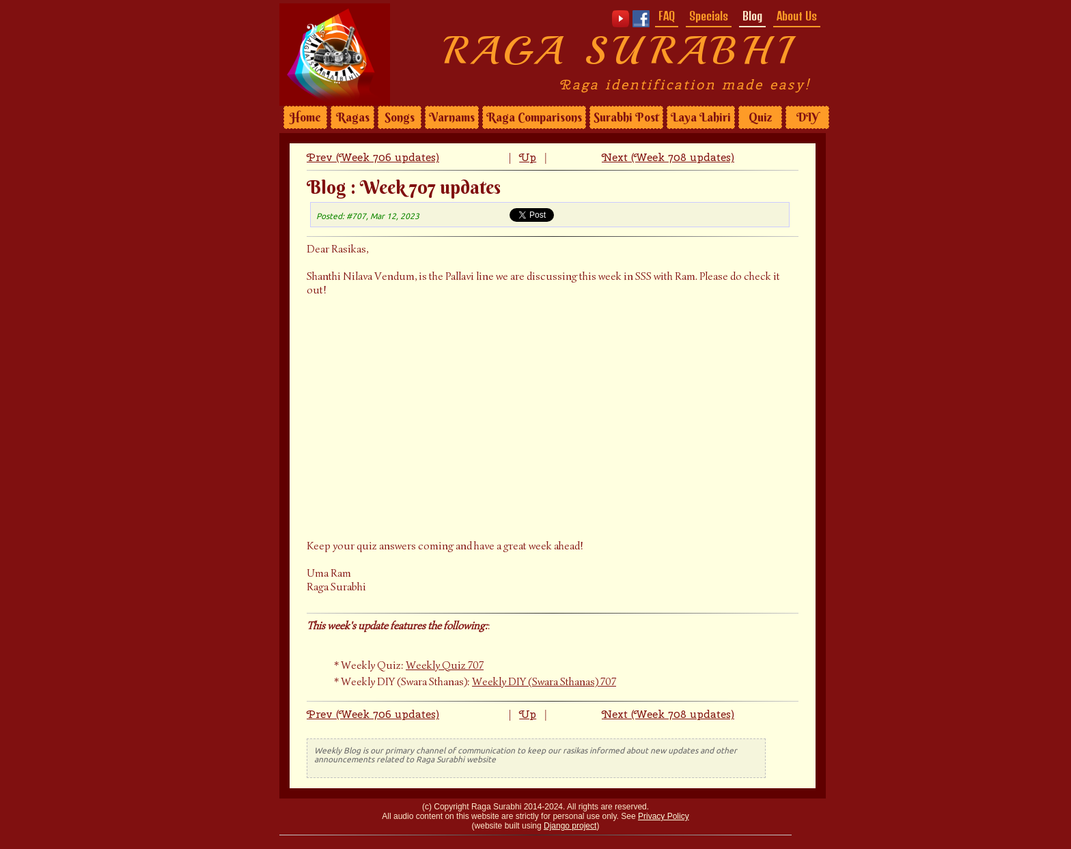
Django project (570, 826)
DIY (807, 117)
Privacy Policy (663, 816)
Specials (708, 16)
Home (305, 117)
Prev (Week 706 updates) (373, 157)
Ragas (353, 117)
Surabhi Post (626, 117)
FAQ (666, 16)
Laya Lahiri (701, 117)
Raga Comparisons (534, 117)
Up (527, 157)
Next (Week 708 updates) (668, 157)
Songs (400, 117)
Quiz (760, 117)
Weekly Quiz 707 (445, 665)
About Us (797, 16)
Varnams (452, 117)
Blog (752, 16)
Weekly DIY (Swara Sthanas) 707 (544, 682)
